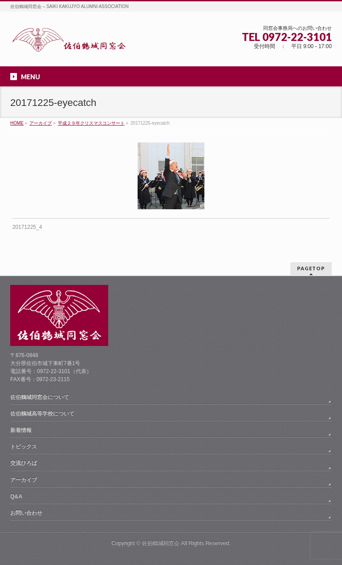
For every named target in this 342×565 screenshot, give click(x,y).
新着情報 (21, 430)
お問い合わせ (26, 513)
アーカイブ (23, 480)
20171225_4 (27, 227)
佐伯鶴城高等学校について (42, 414)
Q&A (16, 496)
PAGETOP (311, 268)
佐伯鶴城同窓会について (39, 397)
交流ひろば (23, 463)
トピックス (23, 446)
